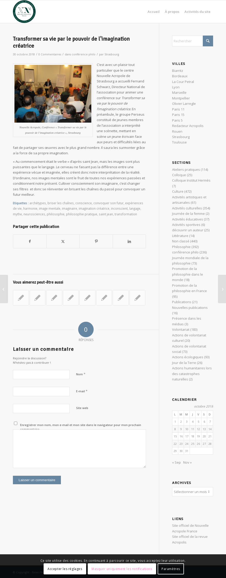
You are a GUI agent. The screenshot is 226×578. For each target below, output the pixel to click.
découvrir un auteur (187, 230)
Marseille (179, 92)
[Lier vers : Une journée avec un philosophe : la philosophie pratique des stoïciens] (104, 297)
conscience (83, 203)
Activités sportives (186, 224)
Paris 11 (178, 109)
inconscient (119, 208)
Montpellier (181, 98)
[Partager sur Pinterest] (96, 241)
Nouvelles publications (190, 307)
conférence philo (83, 54)
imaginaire (69, 208)
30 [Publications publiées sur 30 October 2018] (181, 451)
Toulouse (179, 142)
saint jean (106, 214)
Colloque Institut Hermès (191, 180)
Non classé (180, 241)
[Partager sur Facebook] (29, 241)
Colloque (179, 175)
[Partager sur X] (63, 241)
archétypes (37, 203)
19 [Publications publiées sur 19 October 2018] (198, 436)
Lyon (176, 87)
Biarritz (177, 70)
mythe (17, 214)
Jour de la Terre (184, 362)
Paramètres (171, 569)
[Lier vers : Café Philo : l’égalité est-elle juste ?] (38, 297)
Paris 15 (178, 114)
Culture (177, 191)
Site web (82, 408)
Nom (80, 374)
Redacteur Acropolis (188, 125)
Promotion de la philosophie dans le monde (187, 274)
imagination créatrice (94, 208)
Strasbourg (111, 54)
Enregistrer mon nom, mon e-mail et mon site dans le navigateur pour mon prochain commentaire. (80, 427)
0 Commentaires (49, 54)
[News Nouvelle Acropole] (24, 11)
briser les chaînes (60, 203)
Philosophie (181, 246)
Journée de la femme (188, 213)
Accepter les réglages (64, 569)
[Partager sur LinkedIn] (129, 241)
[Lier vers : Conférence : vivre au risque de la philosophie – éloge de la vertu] (87, 297)
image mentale (49, 208)
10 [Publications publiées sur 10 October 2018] (186, 429)
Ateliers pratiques (186, 169)
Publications (181, 302)
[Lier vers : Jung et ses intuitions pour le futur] (54, 297)
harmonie (30, 208)
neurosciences (34, 214)
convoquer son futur (108, 203)
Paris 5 (177, 120)
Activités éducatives (187, 219)
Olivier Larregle (184, 103)
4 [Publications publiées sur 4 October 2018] (192, 421)
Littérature (180, 235)
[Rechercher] (192, 41)
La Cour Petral (183, 81)
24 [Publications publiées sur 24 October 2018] (186, 444)
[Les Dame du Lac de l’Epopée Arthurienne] (4, 289)
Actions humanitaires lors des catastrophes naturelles (192, 373)
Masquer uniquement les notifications (122, 569)
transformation (126, 214)
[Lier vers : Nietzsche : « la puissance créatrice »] (21, 297)
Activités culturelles (187, 208)
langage (134, 208)
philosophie (55, 214)
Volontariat (180, 329)
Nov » (187, 462)
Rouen (177, 131)
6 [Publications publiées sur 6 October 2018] (204, 421)
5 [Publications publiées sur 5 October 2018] (198, 421)
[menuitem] (153, 11)
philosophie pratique (81, 214)
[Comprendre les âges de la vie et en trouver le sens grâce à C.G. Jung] (222, 289)
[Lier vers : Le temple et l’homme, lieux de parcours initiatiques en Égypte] (121, 297)
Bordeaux (180, 76)
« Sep (176, 462)
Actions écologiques (187, 357)
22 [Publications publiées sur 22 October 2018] (175, 444)
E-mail (81, 391)
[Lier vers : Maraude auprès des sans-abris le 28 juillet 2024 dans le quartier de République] (71, 297)
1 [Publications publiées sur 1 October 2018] (175, 421)
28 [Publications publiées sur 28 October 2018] (210, 444)
